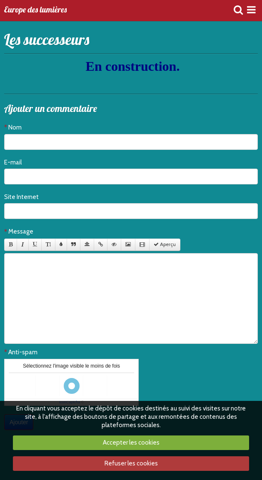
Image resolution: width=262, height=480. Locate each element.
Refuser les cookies (131, 463)
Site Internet (21, 197)
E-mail (13, 162)
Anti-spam (22, 352)
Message (20, 231)
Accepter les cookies (131, 442)
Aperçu (165, 244)
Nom (15, 127)
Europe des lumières (35, 10)
